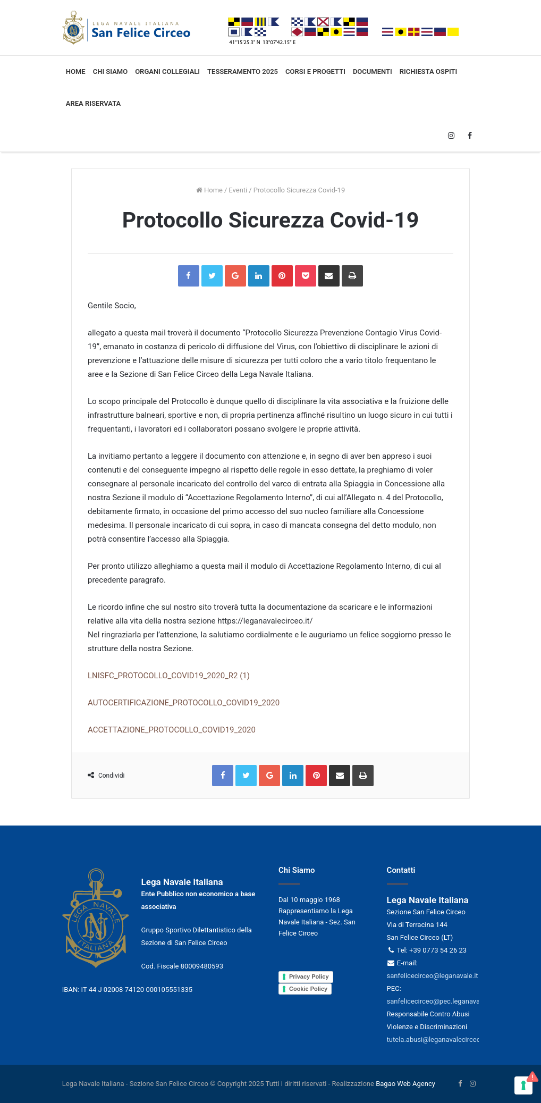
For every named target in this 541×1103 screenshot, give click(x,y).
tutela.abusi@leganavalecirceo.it (436, 1039)
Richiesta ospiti (429, 71)
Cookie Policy (308, 989)
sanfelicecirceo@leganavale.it (432, 976)
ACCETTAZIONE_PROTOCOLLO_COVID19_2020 (172, 730)
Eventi (238, 190)
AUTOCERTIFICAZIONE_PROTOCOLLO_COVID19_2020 (184, 703)
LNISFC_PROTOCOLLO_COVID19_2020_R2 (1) (169, 675)
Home (76, 71)
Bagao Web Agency (405, 1084)
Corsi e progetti (315, 71)
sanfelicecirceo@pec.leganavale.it (439, 1001)
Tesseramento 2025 (242, 71)
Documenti (372, 71)
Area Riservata (93, 103)
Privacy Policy (309, 976)
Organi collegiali (167, 71)
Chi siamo (110, 71)
